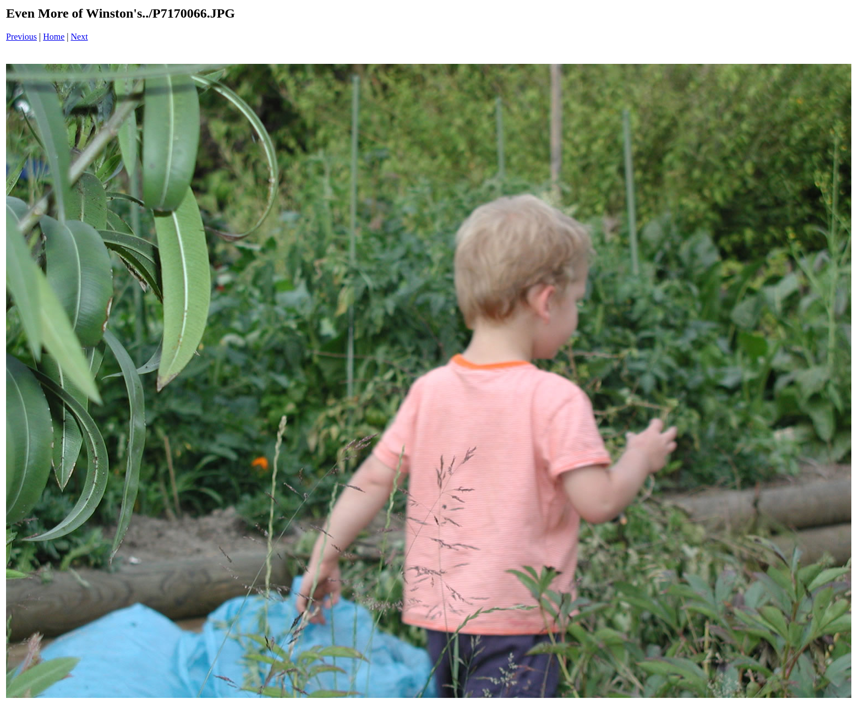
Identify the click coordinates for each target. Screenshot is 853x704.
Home (53, 36)
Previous (21, 36)
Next (79, 36)
